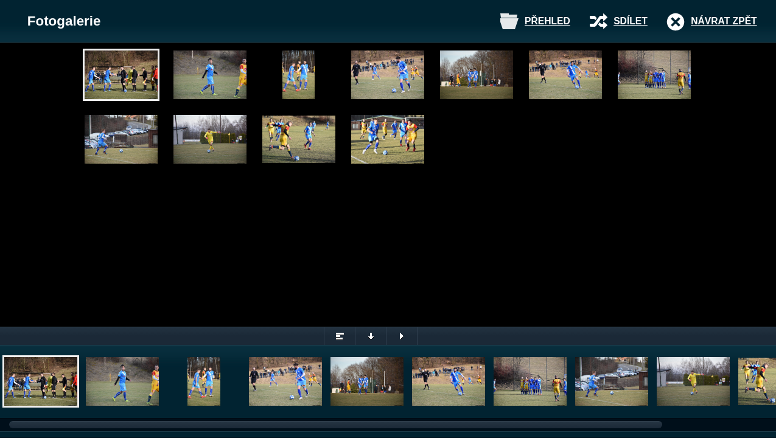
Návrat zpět (724, 21)
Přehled (547, 21)
